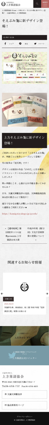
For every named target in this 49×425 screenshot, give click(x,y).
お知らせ (8, 299)
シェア (11, 44)
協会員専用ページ (14, 405)
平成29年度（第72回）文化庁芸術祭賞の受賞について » (35, 234)
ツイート (41, 44)
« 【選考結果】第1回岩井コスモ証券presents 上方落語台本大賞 (13, 234)
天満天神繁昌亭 (13, 394)
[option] (24, 294)
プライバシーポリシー (24, 417)
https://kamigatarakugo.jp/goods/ (20, 214)
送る (26, 44)
